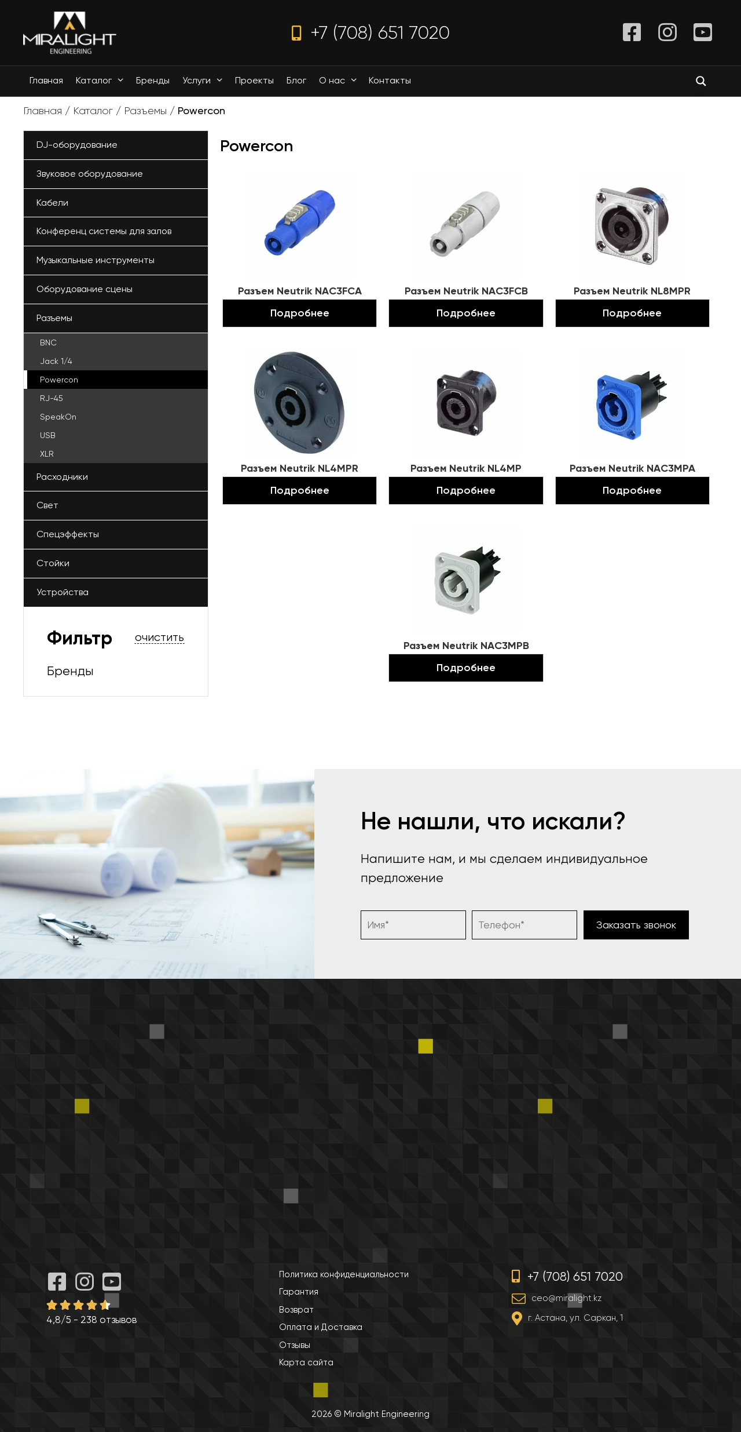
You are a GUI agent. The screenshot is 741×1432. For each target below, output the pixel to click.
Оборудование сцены (84, 288)
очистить (159, 637)
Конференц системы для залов (103, 230)
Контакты (390, 80)
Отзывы (294, 1345)
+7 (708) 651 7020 (371, 32)
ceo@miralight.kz (566, 1298)
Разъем (300, 291)
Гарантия (298, 1292)
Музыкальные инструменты (95, 259)
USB (48, 435)
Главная (46, 80)
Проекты (254, 80)
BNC (48, 342)
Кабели (52, 202)
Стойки (52, 563)
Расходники (62, 476)
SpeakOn (58, 416)
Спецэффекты (67, 534)
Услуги (205, 80)
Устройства (62, 591)
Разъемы (145, 110)
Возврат (296, 1310)
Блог (296, 80)
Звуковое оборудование (89, 173)
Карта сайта (306, 1362)
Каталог (102, 80)
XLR (47, 453)
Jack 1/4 (56, 361)
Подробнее (299, 313)
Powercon (59, 379)
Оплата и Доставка (320, 1327)
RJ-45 (51, 398)
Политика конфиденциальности (344, 1274)
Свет (47, 505)
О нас (340, 80)
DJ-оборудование (77, 144)
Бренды (153, 80)
